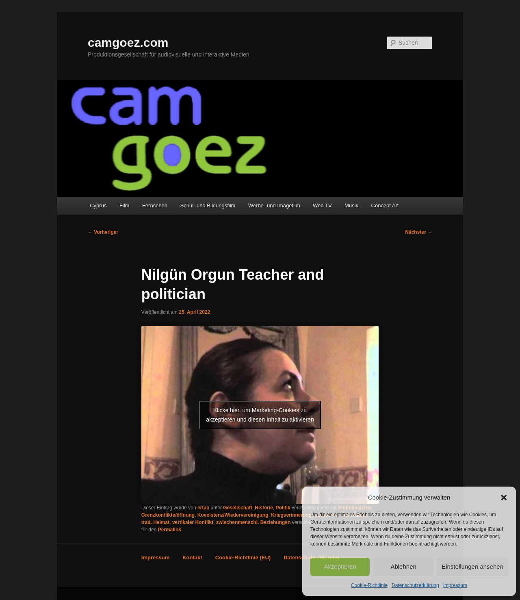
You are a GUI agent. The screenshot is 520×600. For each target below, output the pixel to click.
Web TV (322, 205)
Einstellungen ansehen (472, 566)
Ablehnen (403, 566)
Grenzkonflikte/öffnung (168, 515)
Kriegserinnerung (291, 515)
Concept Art (385, 205)
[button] (504, 497)
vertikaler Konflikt (192, 522)
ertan (203, 508)
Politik (283, 508)
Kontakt (192, 557)
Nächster (418, 232)
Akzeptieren (340, 566)
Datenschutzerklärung (415, 585)
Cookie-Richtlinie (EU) (243, 557)
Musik (351, 205)
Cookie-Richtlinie (369, 585)
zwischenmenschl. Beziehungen (253, 522)
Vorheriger (103, 232)
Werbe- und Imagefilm (274, 205)
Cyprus (98, 205)
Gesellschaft (237, 508)
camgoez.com (128, 42)
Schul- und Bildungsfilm (208, 205)
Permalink (169, 530)
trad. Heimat (155, 522)
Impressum (455, 585)
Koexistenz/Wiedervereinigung (233, 515)
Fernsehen (154, 205)
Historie (264, 508)
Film (124, 205)
